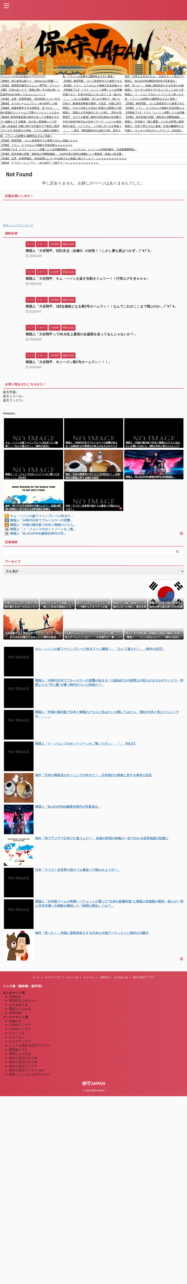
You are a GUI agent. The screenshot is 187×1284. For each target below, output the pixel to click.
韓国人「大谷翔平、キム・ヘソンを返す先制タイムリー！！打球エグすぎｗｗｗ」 (91, 279)
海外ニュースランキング (18, 225)
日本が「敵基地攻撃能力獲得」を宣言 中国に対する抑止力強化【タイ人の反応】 (94, 103)
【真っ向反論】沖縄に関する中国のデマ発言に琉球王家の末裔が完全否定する (31, 126)
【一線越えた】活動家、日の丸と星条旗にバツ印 (28, 121)
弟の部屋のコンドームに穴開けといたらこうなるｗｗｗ (31, 112)
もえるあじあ (121, 980)
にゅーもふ (89, 980)
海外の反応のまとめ (23, 1061)
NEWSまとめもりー (23, 1004)
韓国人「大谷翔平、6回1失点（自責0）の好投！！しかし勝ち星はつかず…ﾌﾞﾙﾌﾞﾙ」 (92, 251)
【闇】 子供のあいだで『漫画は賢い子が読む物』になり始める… (31, 89)
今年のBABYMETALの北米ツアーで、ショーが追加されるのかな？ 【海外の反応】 (94, 121)
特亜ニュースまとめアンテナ (29, 1078)
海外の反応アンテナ (143, 980)
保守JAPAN (93, 1087)
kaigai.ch (15, 1024)
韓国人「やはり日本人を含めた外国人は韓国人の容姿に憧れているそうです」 (94, 108)
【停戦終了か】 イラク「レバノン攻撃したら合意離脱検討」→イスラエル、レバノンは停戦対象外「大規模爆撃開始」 (94, 89)
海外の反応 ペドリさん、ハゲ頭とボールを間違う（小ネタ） (94, 126)
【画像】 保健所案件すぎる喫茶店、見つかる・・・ (30, 108)
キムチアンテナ (53, 980)
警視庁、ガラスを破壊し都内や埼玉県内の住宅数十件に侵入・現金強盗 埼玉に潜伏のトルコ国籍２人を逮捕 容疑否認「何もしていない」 (94, 117)
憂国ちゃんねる (20, 1012)
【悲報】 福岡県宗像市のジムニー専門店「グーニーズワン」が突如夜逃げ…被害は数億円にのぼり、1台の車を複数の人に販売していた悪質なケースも (31, 85)
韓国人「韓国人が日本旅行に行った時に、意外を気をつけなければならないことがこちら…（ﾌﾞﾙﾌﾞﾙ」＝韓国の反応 (94, 112)
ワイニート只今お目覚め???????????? (23, 76)
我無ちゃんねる (20, 1057)
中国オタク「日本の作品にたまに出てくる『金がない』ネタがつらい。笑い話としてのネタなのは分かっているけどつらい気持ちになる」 (94, 94)
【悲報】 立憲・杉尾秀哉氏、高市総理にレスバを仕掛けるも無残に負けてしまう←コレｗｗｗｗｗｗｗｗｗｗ (31, 98)
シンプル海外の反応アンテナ (29, 1049)
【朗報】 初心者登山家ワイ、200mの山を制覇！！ (29, 80)
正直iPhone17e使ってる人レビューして (23, 94)
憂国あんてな (18, 1053)
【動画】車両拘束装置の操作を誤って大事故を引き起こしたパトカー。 (31, 117)
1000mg (104, 980)
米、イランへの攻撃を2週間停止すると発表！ (89, 76)
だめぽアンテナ (20, 1028)
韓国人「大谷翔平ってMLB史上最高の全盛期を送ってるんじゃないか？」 (84, 338)
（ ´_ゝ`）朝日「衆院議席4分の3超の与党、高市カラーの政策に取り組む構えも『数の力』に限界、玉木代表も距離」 (94, 130)
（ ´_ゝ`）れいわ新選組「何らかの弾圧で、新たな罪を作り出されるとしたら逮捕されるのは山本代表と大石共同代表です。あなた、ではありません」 (94, 98)
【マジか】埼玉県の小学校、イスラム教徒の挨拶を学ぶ (31, 130)
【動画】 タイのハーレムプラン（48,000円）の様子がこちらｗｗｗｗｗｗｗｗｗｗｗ (31, 103)
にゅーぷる (72, 980)
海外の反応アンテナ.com (26, 1073)
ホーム (36, 980)
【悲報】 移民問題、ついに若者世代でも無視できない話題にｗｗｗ (94, 80)
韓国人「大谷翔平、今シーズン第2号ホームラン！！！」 (71, 366)
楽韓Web (15, 1016)
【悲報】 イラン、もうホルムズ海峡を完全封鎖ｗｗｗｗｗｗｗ (94, 85)
